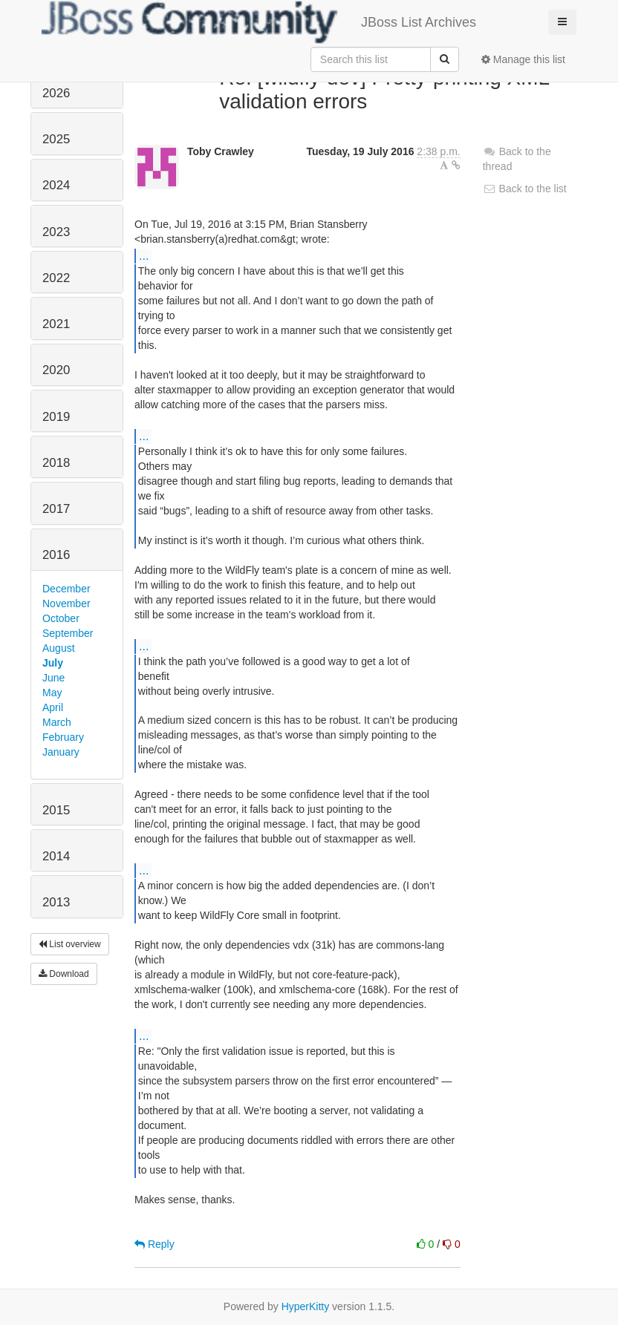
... (144, 255)
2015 (56, 810)
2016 (56, 555)
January (60, 752)
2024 (56, 185)
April (52, 707)
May (52, 693)
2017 (56, 509)
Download (64, 974)
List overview (70, 944)
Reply (154, 1244)
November (66, 603)
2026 (56, 93)
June (53, 678)
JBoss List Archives (259, 22)
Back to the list (525, 188)
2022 (56, 278)
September (67, 633)
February (63, 737)
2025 (56, 139)
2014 (56, 856)
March (56, 722)
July (52, 663)
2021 (56, 324)
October (60, 618)
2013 (56, 902)
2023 (56, 232)
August (58, 648)
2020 (56, 370)
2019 (56, 417)
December (66, 589)
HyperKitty (306, 1306)
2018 (56, 463)
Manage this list (523, 59)
